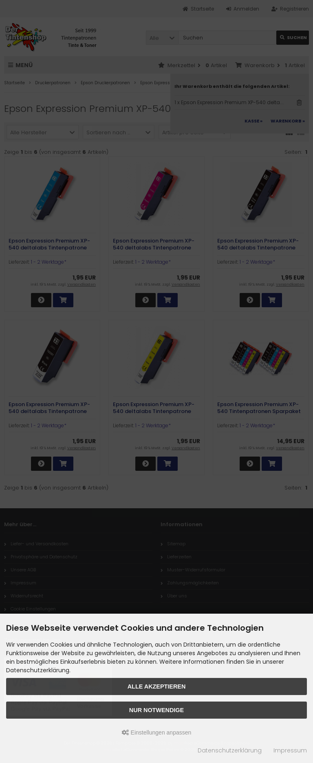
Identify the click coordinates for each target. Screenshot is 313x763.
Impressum (290, 750)
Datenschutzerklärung (230, 750)
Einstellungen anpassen (157, 732)
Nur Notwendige (156, 710)
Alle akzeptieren (157, 686)
